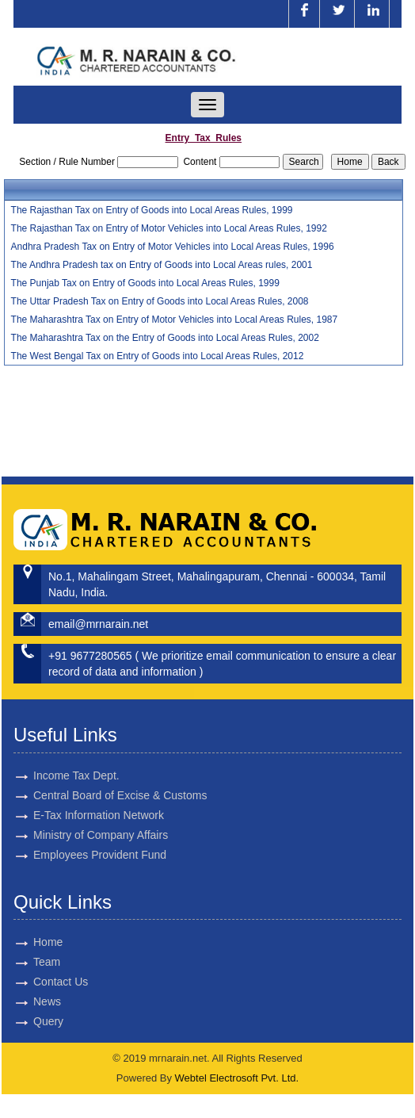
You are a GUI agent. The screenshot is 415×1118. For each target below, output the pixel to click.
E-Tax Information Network (98, 800)
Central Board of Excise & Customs (120, 781)
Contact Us (46, 981)
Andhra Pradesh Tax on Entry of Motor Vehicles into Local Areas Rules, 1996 (172, 246)
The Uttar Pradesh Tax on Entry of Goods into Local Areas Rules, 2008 (160, 301)
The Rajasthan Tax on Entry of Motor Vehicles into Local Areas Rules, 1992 (169, 228)
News (33, 1001)
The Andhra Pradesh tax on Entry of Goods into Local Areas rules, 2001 (162, 264)
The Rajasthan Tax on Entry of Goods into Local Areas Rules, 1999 (152, 210)
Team (32, 961)
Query (34, 1021)
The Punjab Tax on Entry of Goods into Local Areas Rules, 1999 (145, 283)
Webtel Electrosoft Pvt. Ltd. (237, 1078)
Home (33, 942)
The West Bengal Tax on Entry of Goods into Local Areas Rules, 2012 (157, 356)
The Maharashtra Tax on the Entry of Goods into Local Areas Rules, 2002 (165, 337)
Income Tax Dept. (76, 761)
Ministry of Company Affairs (100, 820)
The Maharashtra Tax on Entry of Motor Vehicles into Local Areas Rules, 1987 (174, 319)
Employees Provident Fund (99, 840)
